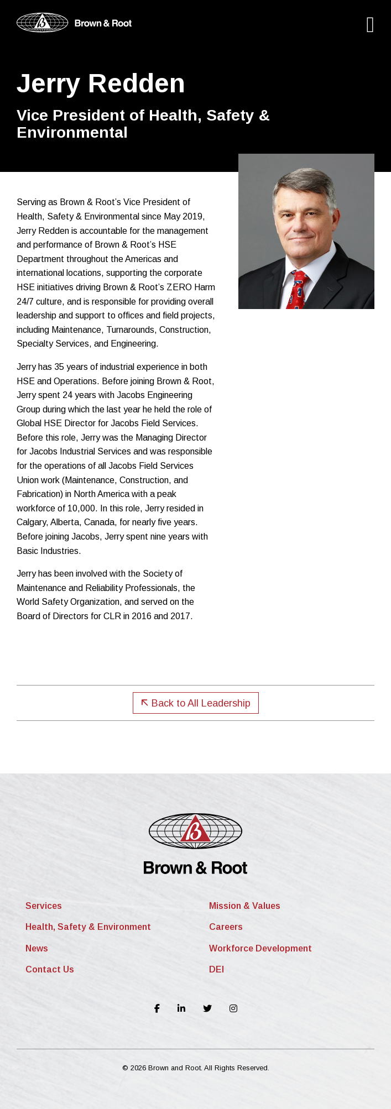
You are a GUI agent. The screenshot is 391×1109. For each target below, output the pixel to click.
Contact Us (49, 969)
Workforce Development (260, 948)
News (36, 948)
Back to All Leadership (196, 703)
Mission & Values (244, 906)
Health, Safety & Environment (88, 927)
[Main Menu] (370, 24)
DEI (216, 969)
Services (43, 906)
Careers (226, 927)
